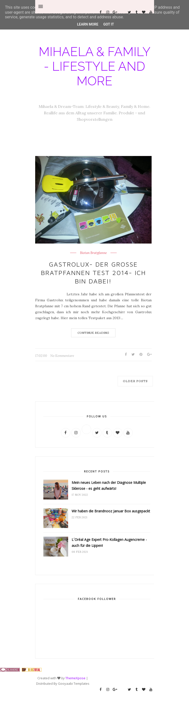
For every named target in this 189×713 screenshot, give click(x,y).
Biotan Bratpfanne (93, 253)
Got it (108, 24)
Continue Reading (93, 333)
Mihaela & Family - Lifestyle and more (94, 66)
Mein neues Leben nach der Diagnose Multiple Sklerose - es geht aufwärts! (109, 485)
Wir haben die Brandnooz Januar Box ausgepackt (111, 511)
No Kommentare (62, 356)
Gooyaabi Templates (73, 683)
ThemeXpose (75, 678)
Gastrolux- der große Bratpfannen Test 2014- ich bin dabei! (93, 272)
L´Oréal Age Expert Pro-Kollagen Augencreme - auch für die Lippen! (109, 542)
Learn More (87, 24)
